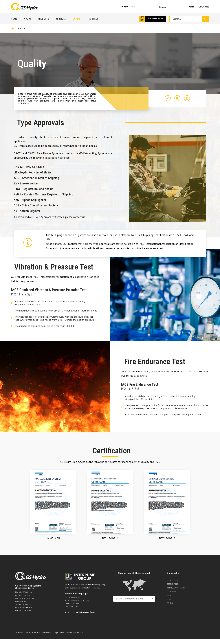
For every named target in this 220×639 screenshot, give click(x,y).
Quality (77, 18)
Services (61, 18)
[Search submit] (205, 19)
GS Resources (172, 580)
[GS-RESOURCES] (142, 19)
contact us (79, 217)
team (169, 596)
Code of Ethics (172, 584)
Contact (93, 18)
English (162, 7)
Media (191, 6)
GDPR (169, 599)
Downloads (204, 6)
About (27, 18)
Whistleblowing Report (176, 588)
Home (14, 18)
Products (43, 18)
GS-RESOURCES (155, 18)
